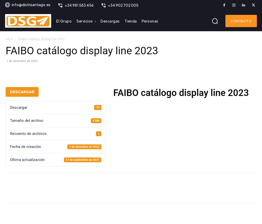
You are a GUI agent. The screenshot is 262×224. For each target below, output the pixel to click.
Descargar (22, 92)
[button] (215, 21)
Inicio (9, 39)
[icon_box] (27, 5)
